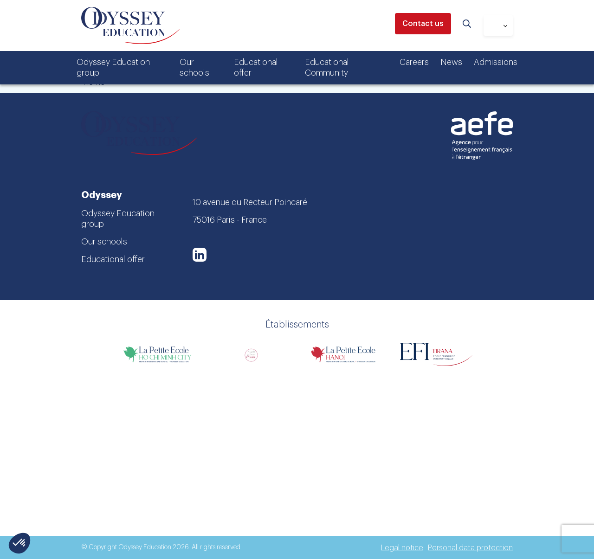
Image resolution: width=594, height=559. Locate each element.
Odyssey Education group (113, 67)
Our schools (194, 67)
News (451, 62)
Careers (414, 62)
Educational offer (256, 67)
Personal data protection (470, 548)
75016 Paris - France (230, 220)
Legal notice (402, 548)
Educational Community (327, 67)
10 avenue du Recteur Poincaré (250, 202)
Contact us (423, 23)
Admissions (495, 62)
